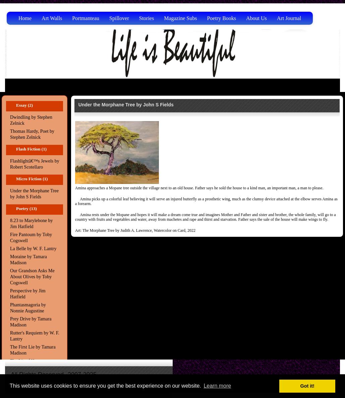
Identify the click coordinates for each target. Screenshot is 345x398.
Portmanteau (85, 18)
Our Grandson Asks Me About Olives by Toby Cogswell (32, 276)
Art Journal (289, 18)
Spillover (119, 18)
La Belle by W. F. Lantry (33, 248)
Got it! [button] (307, 386)
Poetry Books (221, 18)
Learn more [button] (217, 386)
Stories (146, 18)
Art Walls (52, 18)
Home (25, 18)
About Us (256, 18)
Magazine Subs (180, 18)
